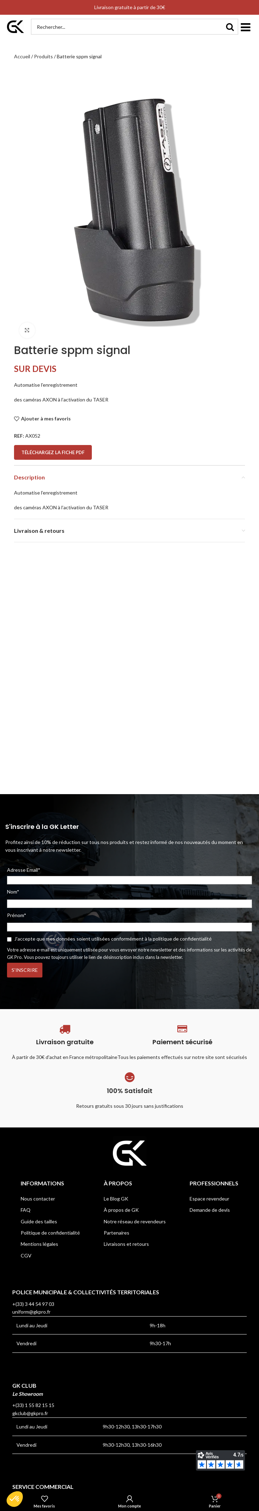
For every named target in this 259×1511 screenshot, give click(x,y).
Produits (43, 56)
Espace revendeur (209, 1199)
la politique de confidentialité (180, 939)
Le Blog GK (116, 1199)
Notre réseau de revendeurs (135, 1221)
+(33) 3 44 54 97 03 (33, 1304)
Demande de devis (210, 1210)
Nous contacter (38, 1199)
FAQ (25, 1210)
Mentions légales (39, 1244)
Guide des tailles (39, 1221)
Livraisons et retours (126, 1244)
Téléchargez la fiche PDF (52, 452)
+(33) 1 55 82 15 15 (33, 1405)
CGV (26, 1255)
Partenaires (116, 1233)
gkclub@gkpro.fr (30, 1413)
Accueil (22, 56)
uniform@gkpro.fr (31, 1312)
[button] (245, 27)
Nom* (13, 892)
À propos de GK (121, 1210)
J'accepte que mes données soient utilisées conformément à (109, 939)
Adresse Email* (129, 875)
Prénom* (16, 915)
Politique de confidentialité (50, 1233)
